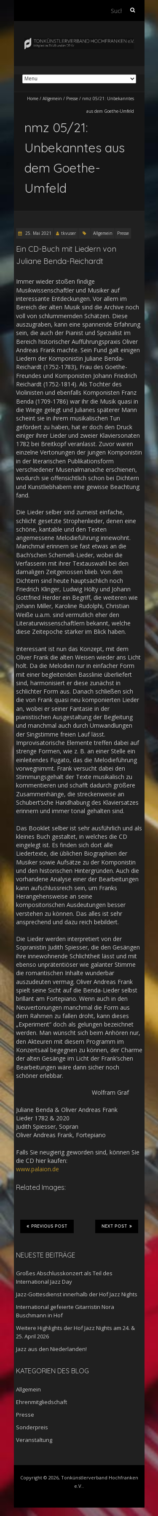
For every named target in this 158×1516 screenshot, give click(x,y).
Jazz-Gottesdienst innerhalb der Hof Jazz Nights (76, 1294)
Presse (72, 98)
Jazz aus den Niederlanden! (51, 1349)
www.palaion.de (37, 1169)
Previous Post (47, 1226)
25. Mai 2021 (37, 233)
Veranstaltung (34, 1440)
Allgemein (52, 98)
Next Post (117, 1226)
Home (32, 98)
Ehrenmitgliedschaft (41, 1402)
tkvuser (68, 233)
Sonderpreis (32, 1427)
